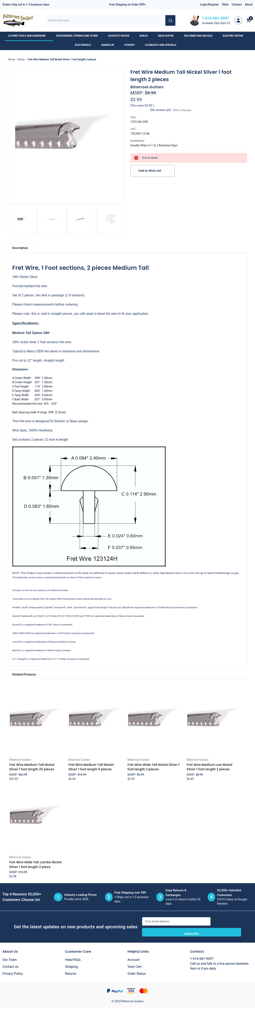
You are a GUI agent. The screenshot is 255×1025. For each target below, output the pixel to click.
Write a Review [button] (182, 110)
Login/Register (209, 4)
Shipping (71, 966)
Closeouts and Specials (162, 45)
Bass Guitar (167, 36)
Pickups (131, 45)
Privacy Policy (12, 973)
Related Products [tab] (24, 674)
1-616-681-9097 (215, 18)
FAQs (225, 4)
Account (134, 959)
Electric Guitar (235, 36)
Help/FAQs (73, 959)
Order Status (137, 973)
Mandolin (109, 45)
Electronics (85, 45)
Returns (70, 973)
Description (20, 248)
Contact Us (10, 966)
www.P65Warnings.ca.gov (223, 573)
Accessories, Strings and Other (79, 36)
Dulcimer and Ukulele (200, 36)
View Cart (135, 966)
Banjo (145, 36)
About (249, 4)
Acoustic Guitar (120, 36)
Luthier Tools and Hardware (28, 36)
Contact (237, 4)
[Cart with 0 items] (249, 20)
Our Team (9, 959)
